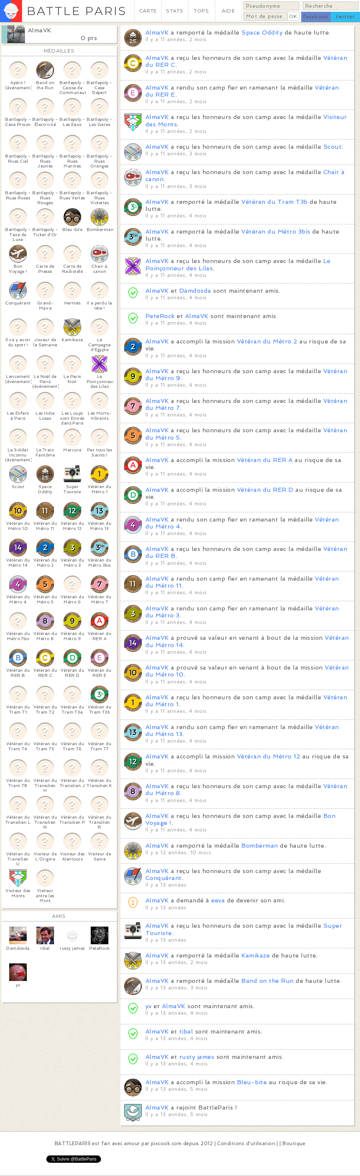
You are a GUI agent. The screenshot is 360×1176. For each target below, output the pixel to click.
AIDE (228, 11)
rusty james (196, 1056)
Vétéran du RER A (265, 460)
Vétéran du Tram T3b (274, 201)
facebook (315, 16)
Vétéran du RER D (265, 489)
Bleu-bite (252, 1082)
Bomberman (259, 845)
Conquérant (163, 877)
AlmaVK (39, 30)
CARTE (148, 11)
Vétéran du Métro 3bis (275, 231)
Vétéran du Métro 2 (267, 341)
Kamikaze (255, 955)
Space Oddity (261, 32)
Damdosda (195, 290)
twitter (345, 16)
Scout (332, 146)
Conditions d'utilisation (246, 1143)
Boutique (293, 1143)
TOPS (201, 11)
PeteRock (160, 316)
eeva (218, 900)
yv (148, 1006)
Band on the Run (267, 980)
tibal (186, 1031)
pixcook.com (166, 1143)
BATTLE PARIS (76, 11)
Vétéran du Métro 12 (268, 756)
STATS (174, 11)
